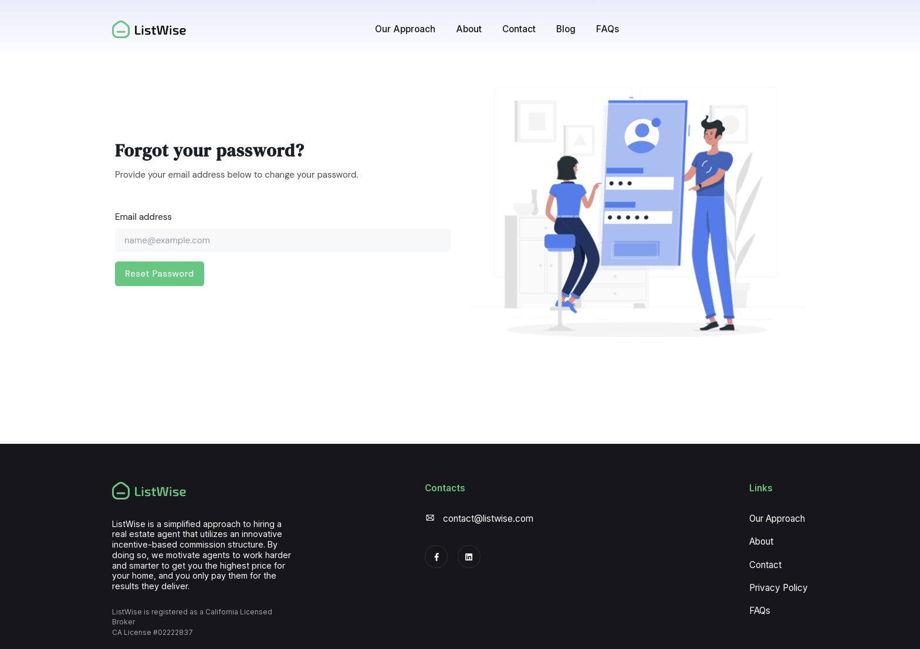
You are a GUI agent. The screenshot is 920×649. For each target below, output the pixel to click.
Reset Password (159, 274)
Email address (143, 217)
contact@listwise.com (488, 518)
